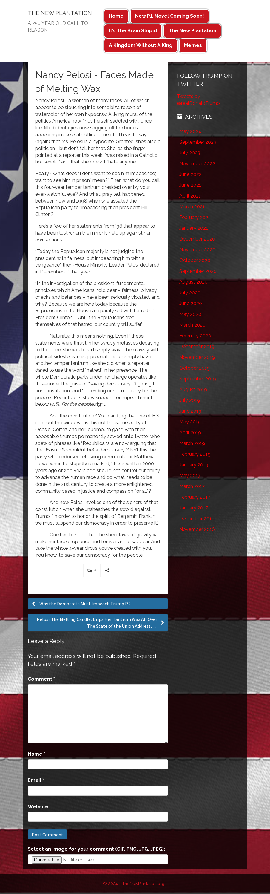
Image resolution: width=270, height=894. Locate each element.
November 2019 (197, 357)
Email (36, 780)
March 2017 (192, 486)
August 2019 (193, 389)
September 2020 (198, 271)
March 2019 (192, 443)
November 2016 (197, 529)
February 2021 (194, 217)
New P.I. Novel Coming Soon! (169, 16)
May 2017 (189, 475)
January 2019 (193, 465)
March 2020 (192, 325)
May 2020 (190, 314)
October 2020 (194, 260)
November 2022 (197, 163)
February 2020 (195, 336)
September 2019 (197, 379)
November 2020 (197, 249)
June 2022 (190, 174)
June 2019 (190, 411)
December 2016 (197, 518)
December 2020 (197, 239)
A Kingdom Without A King (140, 45)
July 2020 (189, 293)
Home (116, 16)
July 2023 (189, 153)
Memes (193, 45)
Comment (41, 679)
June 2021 (190, 185)
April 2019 (190, 432)
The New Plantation (192, 30)
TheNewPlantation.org (143, 883)
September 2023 (197, 142)
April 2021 (190, 196)
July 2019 (189, 400)
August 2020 (193, 282)
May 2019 (190, 422)
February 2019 (195, 454)
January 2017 (193, 508)
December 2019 (197, 346)
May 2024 (190, 131)
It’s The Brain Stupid (133, 30)
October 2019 (194, 368)
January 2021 (193, 228)
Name (36, 754)
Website (38, 806)
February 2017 (194, 497)
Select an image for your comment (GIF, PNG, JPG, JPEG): (96, 849)
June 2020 (190, 303)
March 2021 (192, 206)
